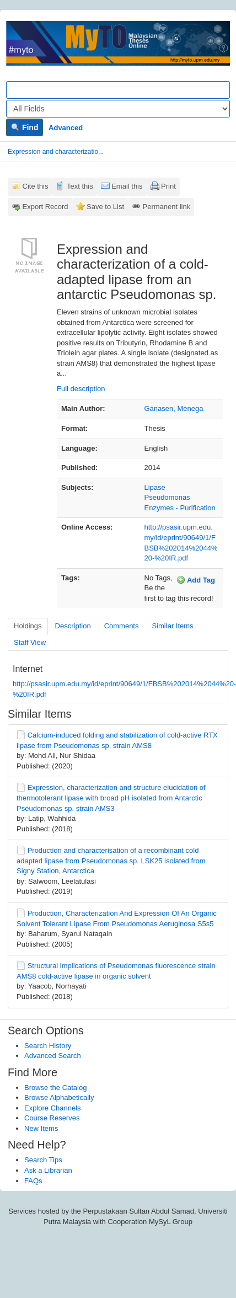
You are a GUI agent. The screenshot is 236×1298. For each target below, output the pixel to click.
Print (168, 186)
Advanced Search (52, 1055)
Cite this (36, 186)
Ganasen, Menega (173, 408)
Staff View (30, 642)
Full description (81, 388)
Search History (47, 1045)
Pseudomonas (167, 497)
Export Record (45, 206)
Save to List (105, 206)
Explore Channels (52, 1108)
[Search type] (118, 108)
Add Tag (195, 579)
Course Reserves (51, 1118)
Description (73, 626)
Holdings (28, 626)
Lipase (154, 487)
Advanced (66, 128)
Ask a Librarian (48, 1170)
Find (24, 127)
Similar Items (172, 626)
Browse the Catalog (55, 1087)
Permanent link (167, 206)
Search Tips (43, 1160)
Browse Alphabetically (59, 1097)
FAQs (33, 1181)
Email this (126, 186)
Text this (80, 186)
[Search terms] (118, 90)
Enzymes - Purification (180, 508)
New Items (41, 1128)
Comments (121, 626)
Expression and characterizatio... (56, 152)
